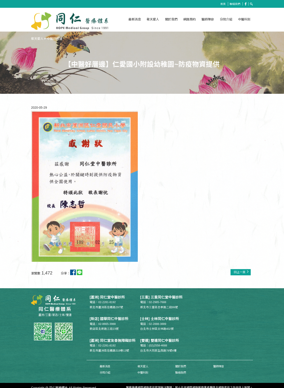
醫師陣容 (207, 19)
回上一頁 (240, 270)
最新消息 (134, 19)
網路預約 (189, 19)
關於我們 (171, 19)
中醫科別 (244, 19)
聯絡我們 (234, 4)
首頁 (222, 4)
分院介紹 (226, 19)
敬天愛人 (153, 19)
